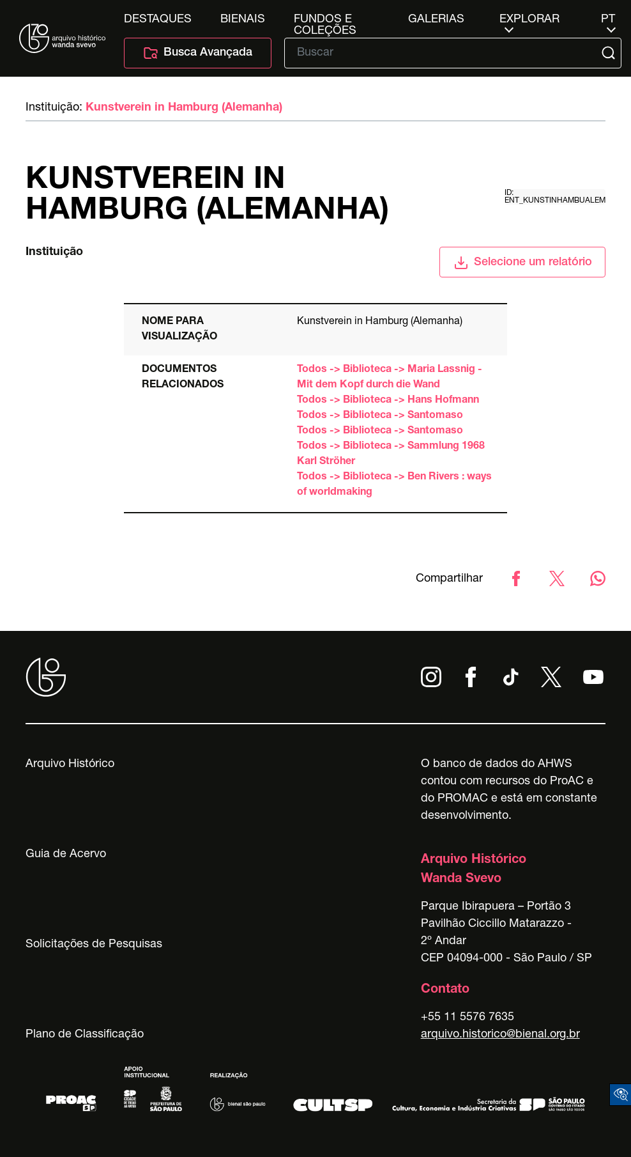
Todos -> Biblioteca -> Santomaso (380, 416)
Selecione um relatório (522, 262)
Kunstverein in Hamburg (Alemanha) (184, 108)
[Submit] (609, 53)
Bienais (242, 20)
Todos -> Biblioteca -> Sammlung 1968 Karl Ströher (391, 454)
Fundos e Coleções (325, 20)
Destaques (158, 20)
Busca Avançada (197, 53)
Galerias (436, 20)
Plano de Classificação (85, 1035)
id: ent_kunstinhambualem (555, 197)
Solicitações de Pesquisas (94, 945)
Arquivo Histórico (70, 764)
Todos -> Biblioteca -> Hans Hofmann (388, 401)
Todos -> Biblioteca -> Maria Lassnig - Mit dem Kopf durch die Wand (389, 378)
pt (608, 20)
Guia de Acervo (66, 854)
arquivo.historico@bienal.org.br (500, 1035)
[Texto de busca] (444, 53)
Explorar (529, 20)
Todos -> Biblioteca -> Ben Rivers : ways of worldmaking (394, 485)
